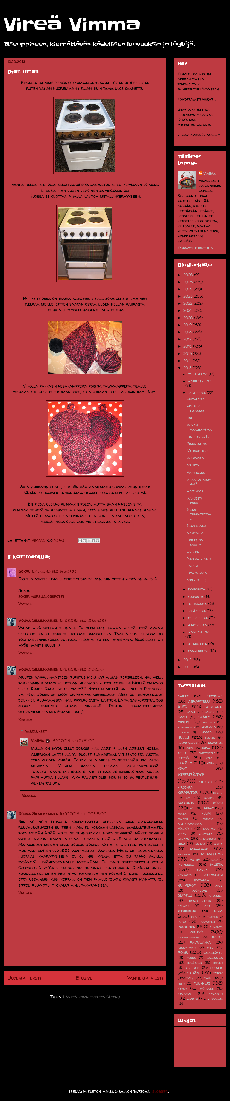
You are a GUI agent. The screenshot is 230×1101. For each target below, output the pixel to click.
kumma (208, 818)
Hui (189, 417)
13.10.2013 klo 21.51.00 (72, 741)
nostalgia (201, 880)
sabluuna (215, 957)
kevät (182, 768)
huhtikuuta (198, 624)
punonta (216, 927)
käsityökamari (190, 823)
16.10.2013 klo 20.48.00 (83, 814)
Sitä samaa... (198, 573)
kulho (206, 813)
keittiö (183, 757)
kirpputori (188, 792)
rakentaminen (188, 937)
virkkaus (215, 998)
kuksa (182, 813)
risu (210, 947)
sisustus (192, 967)
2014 (188, 360)
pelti (207, 905)
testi (181, 983)
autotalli (214, 706)
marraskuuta (200, 381)
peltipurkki (187, 910)
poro (182, 921)
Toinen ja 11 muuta (196, 542)
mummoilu (186, 864)
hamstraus (186, 727)
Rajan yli (195, 491)
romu (183, 952)
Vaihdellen (196, 472)
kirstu (218, 792)
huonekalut (187, 742)
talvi (190, 977)
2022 (188, 303)
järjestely (207, 753)
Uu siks (193, 551)
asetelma (214, 696)
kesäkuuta (197, 610)
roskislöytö (212, 952)
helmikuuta (198, 643)
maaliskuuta (199, 632)
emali (182, 716)
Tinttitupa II (198, 436)
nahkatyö (185, 875)
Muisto (193, 465)
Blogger (160, 1091)
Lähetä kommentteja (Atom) (91, 997)
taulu (209, 977)
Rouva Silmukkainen (38, 620)
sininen (218, 963)
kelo (209, 758)
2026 (188, 274)
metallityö (212, 854)
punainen (187, 927)
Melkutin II (197, 580)
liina (181, 843)
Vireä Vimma (72, 25)
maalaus (199, 848)
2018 (188, 331)
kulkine (183, 818)
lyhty (218, 843)
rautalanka (200, 942)
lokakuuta (197, 392)
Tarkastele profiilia (195, 247)
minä (214, 860)
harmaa (209, 727)
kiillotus (205, 781)
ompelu (185, 895)
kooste (209, 797)
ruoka (191, 957)
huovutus (215, 742)
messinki (184, 854)
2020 (188, 317)
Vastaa (25, 604)
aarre (183, 696)
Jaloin (192, 565)
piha (218, 911)
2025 (188, 281)
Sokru (24, 571)
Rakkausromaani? (199, 481)
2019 (188, 324)
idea (206, 747)
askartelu (199, 701)
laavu (182, 833)
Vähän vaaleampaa (199, 427)
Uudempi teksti (24, 978)
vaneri (192, 998)
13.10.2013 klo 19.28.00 (54, 571)
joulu (182, 752)
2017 (188, 339)
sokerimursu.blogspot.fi (41, 596)
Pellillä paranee (196, 408)
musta (216, 864)
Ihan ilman (196, 525)
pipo (194, 916)
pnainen (212, 917)
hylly (189, 748)
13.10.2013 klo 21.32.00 (82, 669)
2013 (188, 367)
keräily (185, 763)
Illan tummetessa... (199, 514)
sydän (193, 973)
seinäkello (194, 963)
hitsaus (183, 732)
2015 (188, 353)
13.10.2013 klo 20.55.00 (83, 620)
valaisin (216, 993)
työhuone (207, 988)
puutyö (196, 932)
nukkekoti (187, 885)
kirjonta (185, 787)
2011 (187, 666)
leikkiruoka (207, 838)
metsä (195, 859)
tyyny (182, 988)
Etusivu (84, 978)
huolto (210, 737)
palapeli (184, 906)
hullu (183, 737)
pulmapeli (207, 921)
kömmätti (185, 828)
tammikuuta (199, 650)
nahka (202, 869)
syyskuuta (197, 589)
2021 (188, 310)
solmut (216, 967)
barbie (210, 712)
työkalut (185, 993)
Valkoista (195, 458)
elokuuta (196, 596)
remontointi (187, 947)
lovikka (200, 843)
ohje (219, 885)
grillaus (208, 722)
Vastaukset (36, 731)
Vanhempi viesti (145, 978)
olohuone (200, 890)
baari (191, 712)
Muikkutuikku (198, 450)
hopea (207, 732)
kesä (210, 763)
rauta (217, 937)
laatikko (209, 828)
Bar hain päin (199, 558)
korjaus (186, 803)
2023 (188, 296)
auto (182, 706)
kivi (188, 797)
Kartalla (195, 532)
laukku (183, 838)
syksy (218, 972)
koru (218, 803)
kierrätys (191, 774)
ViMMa (37, 741)
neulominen (213, 874)
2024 (188, 289)
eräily (204, 717)
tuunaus (202, 983)
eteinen (184, 722)
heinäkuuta (198, 603)
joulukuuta (198, 373)
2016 (188, 346)
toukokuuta (198, 617)
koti (193, 808)
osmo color (200, 900)
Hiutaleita (196, 399)
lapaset (206, 833)
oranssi (216, 895)
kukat (209, 808)
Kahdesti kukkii (194, 500)
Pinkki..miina (197, 443)
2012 (188, 659)
